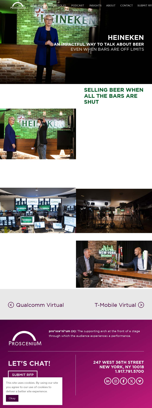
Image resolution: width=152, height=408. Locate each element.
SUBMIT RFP (23, 375)
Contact (126, 5)
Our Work (38, 5)
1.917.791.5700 (129, 371)
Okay (12, 398)
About (110, 5)
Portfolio (58, 5)
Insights (95, 5)
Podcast (77, 5)
